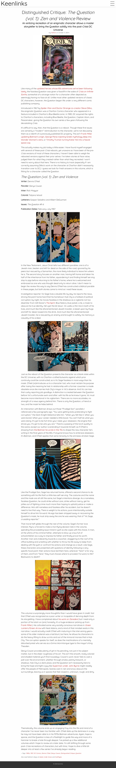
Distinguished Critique (68, 753)
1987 (31, 753)
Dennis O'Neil (46, 753)
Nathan (53, 33)
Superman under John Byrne (66, 666)
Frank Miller (26, 625)
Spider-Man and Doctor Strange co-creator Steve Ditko (66, 108)
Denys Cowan (55, 753)
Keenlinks (60, 764)
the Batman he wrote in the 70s (48, 430)
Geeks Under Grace (45, 757)
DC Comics (37, 753)
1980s (28, 753)
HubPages (58, 757)
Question (78, 753)
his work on (68, 619)
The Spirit (50, 303)
